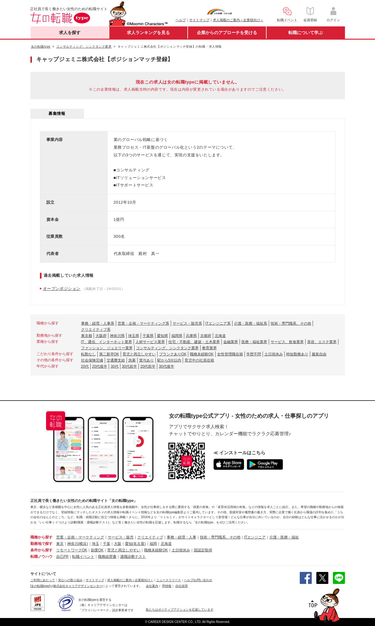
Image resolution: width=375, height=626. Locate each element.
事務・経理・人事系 (97, 323)
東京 (60, 544)
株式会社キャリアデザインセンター (77, 586)
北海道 (220, 336)
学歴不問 (253, 354)
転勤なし (88, 354)
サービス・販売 (121, 537)
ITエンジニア (255, 537)
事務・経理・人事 (181, 537)
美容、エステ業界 (322, 342)
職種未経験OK (201, 354)
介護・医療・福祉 (284, 537)
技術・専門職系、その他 (291, 323)
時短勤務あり (297, 354)
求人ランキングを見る (148, 32)
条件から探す (41, 550)
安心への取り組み (70, 580)
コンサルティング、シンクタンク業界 (167, 348)
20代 (85, 366)
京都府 (205, 336)
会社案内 (152, 586)
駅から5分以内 (169, 360)
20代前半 (147, 366)
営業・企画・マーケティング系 (143, 323)
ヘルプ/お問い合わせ (198, 580)
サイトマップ (199, 20)
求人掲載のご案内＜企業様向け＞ (238, 20)
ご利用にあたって (42, 580)
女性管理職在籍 (230, 354)
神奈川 (72, 544)
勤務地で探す (41, 544)
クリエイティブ (150, 537)
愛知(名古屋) (135, 544)
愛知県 (162, 336)
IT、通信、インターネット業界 (106, 342)
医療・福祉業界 (254, 342)
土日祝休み (273, 354)
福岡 (153, 544)
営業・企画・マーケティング (80, 537)
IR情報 (166, 586)
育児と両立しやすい (139, 354)
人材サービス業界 (150, 342)
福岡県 (176, 336)
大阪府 (101, 336)
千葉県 (148, 336)
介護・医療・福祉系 (250, 323)
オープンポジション (61, 288)
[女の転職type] (40, 586)
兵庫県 (191, 336)
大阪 (117, 544)
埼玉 (95, 544)
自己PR (62, 556)
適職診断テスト (133, 556)
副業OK (97, 550)
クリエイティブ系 (96, 329)
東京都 (86, 336)
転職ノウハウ (41, 556)
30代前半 (129, 366)
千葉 (106, 544)
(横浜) (83, 544)
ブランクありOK (172, 354)
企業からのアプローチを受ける (227, 32)
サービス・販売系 (187, 323)
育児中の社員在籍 (199, 360)
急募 (132, 360)
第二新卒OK (109, 354)
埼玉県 (133, 336)
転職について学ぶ (305, 32)
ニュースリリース (168, 580)
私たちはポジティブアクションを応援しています (179, 609)
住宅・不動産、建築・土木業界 (194, 342)
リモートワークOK (71, 550)
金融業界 (230, 342)
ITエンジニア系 (218, 323)
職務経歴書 (107, 556)
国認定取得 (203, 550)
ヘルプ (181, 20)
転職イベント (83, 556)
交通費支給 (116, 360)
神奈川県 (117, 336)
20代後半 (99, 366)
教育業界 (209, 348)
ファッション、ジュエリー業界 (107, 348)
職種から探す (41, 537)
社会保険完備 (92, 360)
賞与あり (146, 360)
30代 (114, 366)
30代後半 (166, 366)
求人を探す (69, 32)
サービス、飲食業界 (287, 342)
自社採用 (181, 586)
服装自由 (319, 354)
